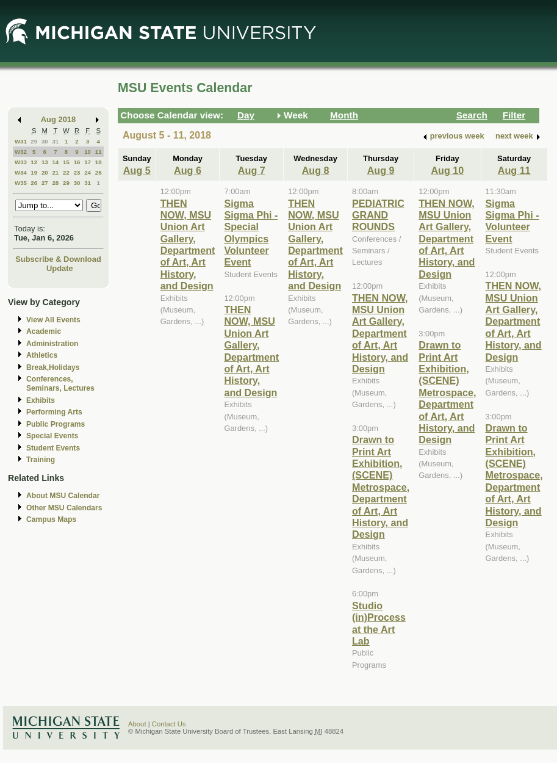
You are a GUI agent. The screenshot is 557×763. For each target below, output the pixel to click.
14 (55, 162)
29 (34, 141)
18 (98, 162)
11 (98, 151)
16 (77, 162)
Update (59, 268)
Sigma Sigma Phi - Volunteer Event (512, 221)
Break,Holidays (53, 367)
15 (66, 162)
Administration (52, 343)
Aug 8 (315, 170)
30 (44, 141)
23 (77, 172)
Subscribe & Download (58, 259)
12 (34, 162)
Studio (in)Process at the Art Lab (379, 623)
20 (44, 172)
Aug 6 (187, 170)
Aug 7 (251, 170)
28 (55, 182)
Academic (43, 331)
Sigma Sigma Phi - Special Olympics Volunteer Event (251, 233)
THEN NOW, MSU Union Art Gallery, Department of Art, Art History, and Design (187, 245)
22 (66, 172)
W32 (21, 151)
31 (55, 141)
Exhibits (40, 400)
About (137, 724)
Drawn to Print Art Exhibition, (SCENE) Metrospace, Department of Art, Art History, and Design (380, 487)
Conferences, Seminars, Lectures (60, 383)
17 (87, 162)
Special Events (52, 436)
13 (44, 162)
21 (55, 172)
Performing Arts (54, 412)
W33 (21, 162)
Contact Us (169, 724)
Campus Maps (51, 519)
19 (34, 172)
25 (98, 172)
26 (34, 182)
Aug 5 (137, 170)
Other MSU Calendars (64, 508)
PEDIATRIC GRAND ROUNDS (378, 215)
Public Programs (55, 424)
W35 (21, 182)
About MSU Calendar (62, 495)
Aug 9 (381, 170)
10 (87, 151)
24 (87, 172)
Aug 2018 (58, 119)
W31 (21, 141)
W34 (21, 172)
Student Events (53, 448)
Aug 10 (447, 170)
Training (40, 459)
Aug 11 (514, 170)
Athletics (41, 355)
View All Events (53, 320)
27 (44, 182)
